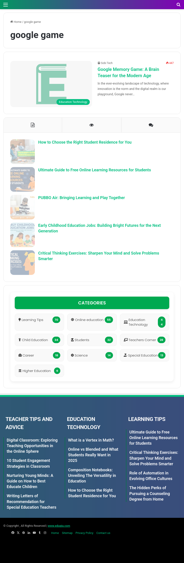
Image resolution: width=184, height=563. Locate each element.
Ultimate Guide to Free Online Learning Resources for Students (94, 170)
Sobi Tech (107, 63)
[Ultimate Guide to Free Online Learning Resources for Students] (22, 179)
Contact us (103, 533)
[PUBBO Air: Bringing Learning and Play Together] (22, 207)
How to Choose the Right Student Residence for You (85, 142)
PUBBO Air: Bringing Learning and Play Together (81, 197)
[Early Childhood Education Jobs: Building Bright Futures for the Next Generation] (22, 235)
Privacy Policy (84, 533)
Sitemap (67, 533)
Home (15, 21)
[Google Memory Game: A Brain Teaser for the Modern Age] (51, 84)
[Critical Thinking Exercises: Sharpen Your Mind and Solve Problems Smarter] (22, 262)
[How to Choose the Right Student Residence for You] (22, 151)
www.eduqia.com (59, 525)
